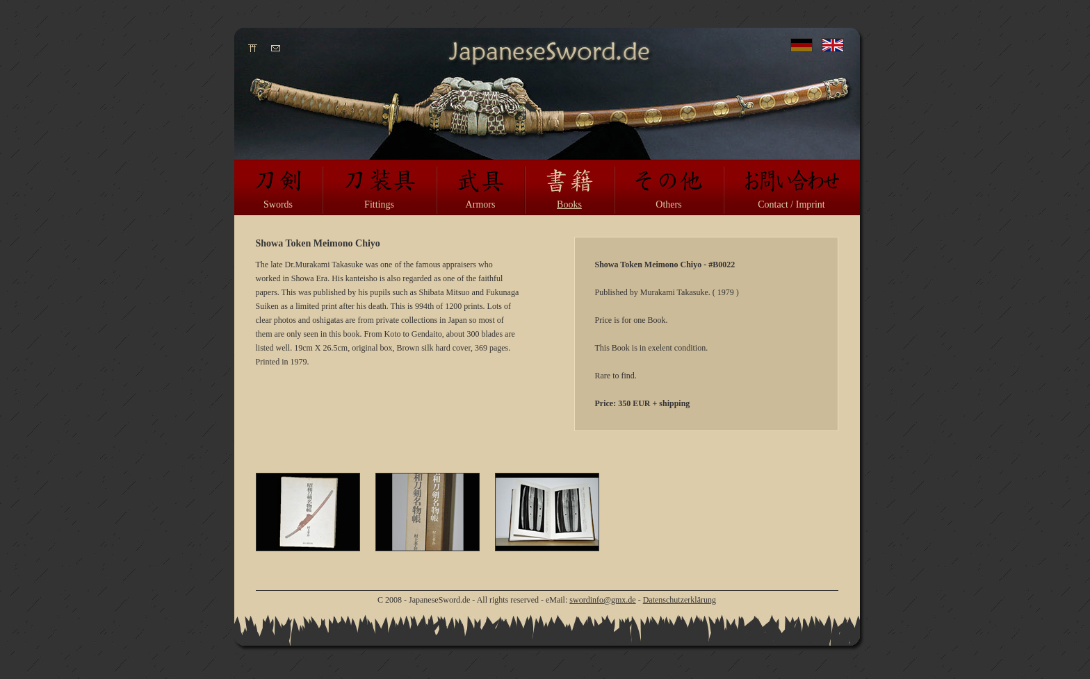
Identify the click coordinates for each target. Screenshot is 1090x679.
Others (668, 204)
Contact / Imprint (791, 204)
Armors (481, 204)
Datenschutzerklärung (679, 600)
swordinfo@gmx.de (602, 600)
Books (569, 204)
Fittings (379, 204)
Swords (278, 204)
